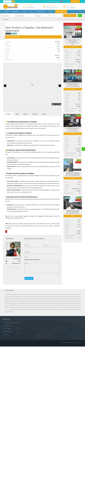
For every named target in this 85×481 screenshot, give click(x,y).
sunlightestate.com (16, 248)
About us (51, 11)
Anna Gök (9, 224)
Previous (5, 80)
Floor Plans (35, 99)
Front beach (15, 11)
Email (19, 246)
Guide (30, 11)
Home (58, 19)
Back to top (79, 314)
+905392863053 (17, 243)
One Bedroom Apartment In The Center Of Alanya (72, 84)
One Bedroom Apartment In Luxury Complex (72, 129)
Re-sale (24, 11)
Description (8, 99)
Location (44, 99)
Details (17, 99)
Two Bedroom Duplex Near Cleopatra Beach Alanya (73, 211)
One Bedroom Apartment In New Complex (72, 40)
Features (25, 99)
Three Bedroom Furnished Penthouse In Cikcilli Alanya (73, 173)
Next (60, 80)
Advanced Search (40, 11)
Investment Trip (61, 11)
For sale (7, 11)
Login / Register (75, 1)
